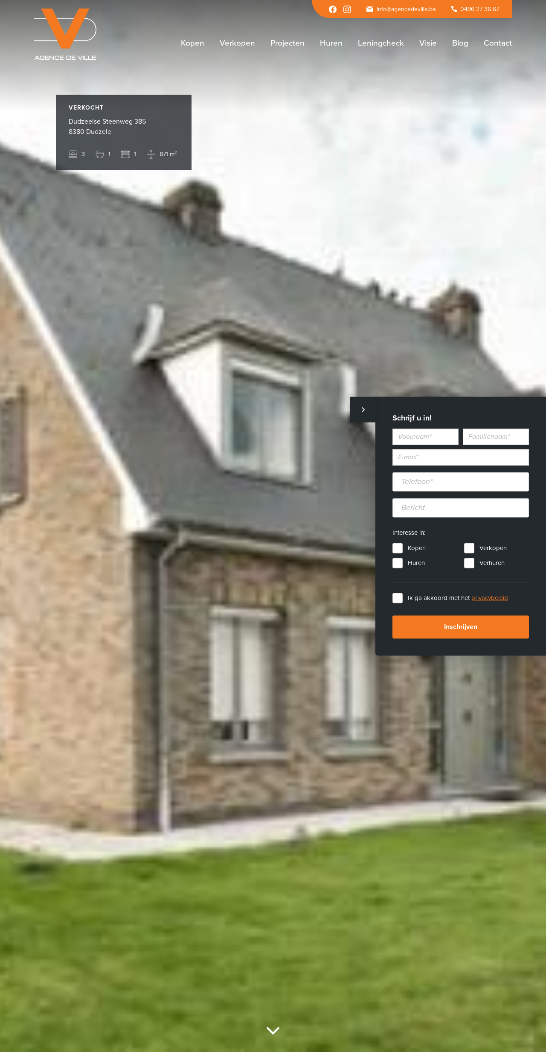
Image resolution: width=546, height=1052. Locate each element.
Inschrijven (460, 627)
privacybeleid (489, 598)
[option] (273, 526)
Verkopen (493, 548)
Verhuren (492, 563)
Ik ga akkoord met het (458, 598)
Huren (416, 563)
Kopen (417, 548)
